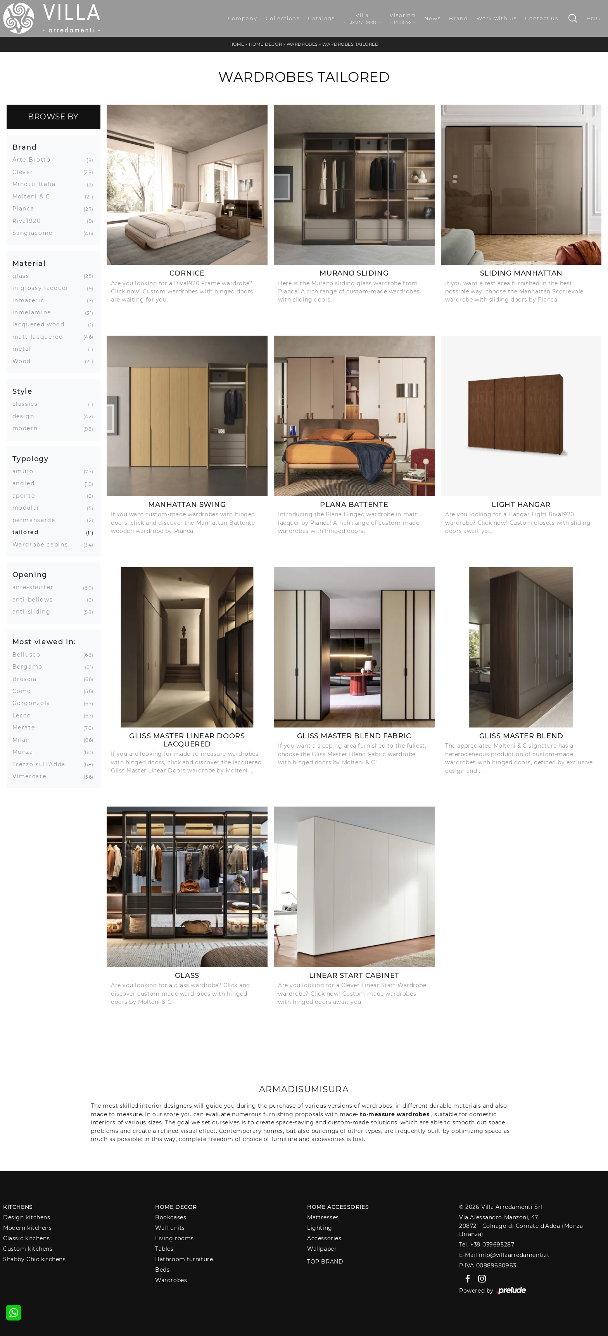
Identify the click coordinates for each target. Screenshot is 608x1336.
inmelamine (34, 312)
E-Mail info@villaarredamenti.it (504, 1255)
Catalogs (321, 18)
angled (26, 483)
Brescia (27, 679)
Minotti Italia (37, 184)
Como (25, 691)
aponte (26, 495)
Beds (162, 1269)
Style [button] (22, 391)
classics (28, 403)
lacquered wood (41, 324)
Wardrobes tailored (350, 44)
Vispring (402, 18)
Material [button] (29, 263)
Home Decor (265, 44)
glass (23, 275)
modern (28, 428)
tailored (28, 532)
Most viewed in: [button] (44, 642)
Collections (282, 18)
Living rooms (174, 1238)
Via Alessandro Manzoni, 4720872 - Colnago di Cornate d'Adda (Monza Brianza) (521, 1226)
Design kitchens (26, 1217)
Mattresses (323, 1217)
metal (24, 348)
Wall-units (170, 1227)
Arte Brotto (34, 159)
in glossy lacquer (43, 287)
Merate (26, 727)
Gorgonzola (34, 703)
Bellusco (29, 654)
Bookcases (170, 1217)
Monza (25, 751)
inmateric (31, 300)
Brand (458, 18)
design (26, 416)
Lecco (24, 715)
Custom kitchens (27, 1248)
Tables (164, 1248)
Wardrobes (302, 44)
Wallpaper (322, 1248)
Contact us (541, 18)
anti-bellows (35, 599)
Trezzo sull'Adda (41, 764)
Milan (24, 739)
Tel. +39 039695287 (486, 1244)
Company (242, 18)
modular (29, 507)
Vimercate (32, 776)
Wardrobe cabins (43, 544)
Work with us (496, 18)
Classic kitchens (26, 1238)
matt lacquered (40, 336)
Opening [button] (30, 575)
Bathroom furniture (184, 1259)
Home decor (176, 1206)
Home (237, 44)
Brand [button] (24, 147)
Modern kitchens (27, 1227)
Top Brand (325, 1261)
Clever (25, 172)
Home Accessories (338, 1206)
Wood (24, 361)
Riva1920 (29, 220)
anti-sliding (34, 611)
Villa (363, 18)
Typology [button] (30, 459)
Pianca (26, 208)
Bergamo (30, 666)
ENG (594, 18)
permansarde (36, 520)
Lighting (319, 1227)
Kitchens (18, 1206)
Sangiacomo (35, 232)
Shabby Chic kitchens (34, 1259)
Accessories (324, 1238)
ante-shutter (36, 587)
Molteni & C (34, 196)
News (432, 18)
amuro (26, 471)
